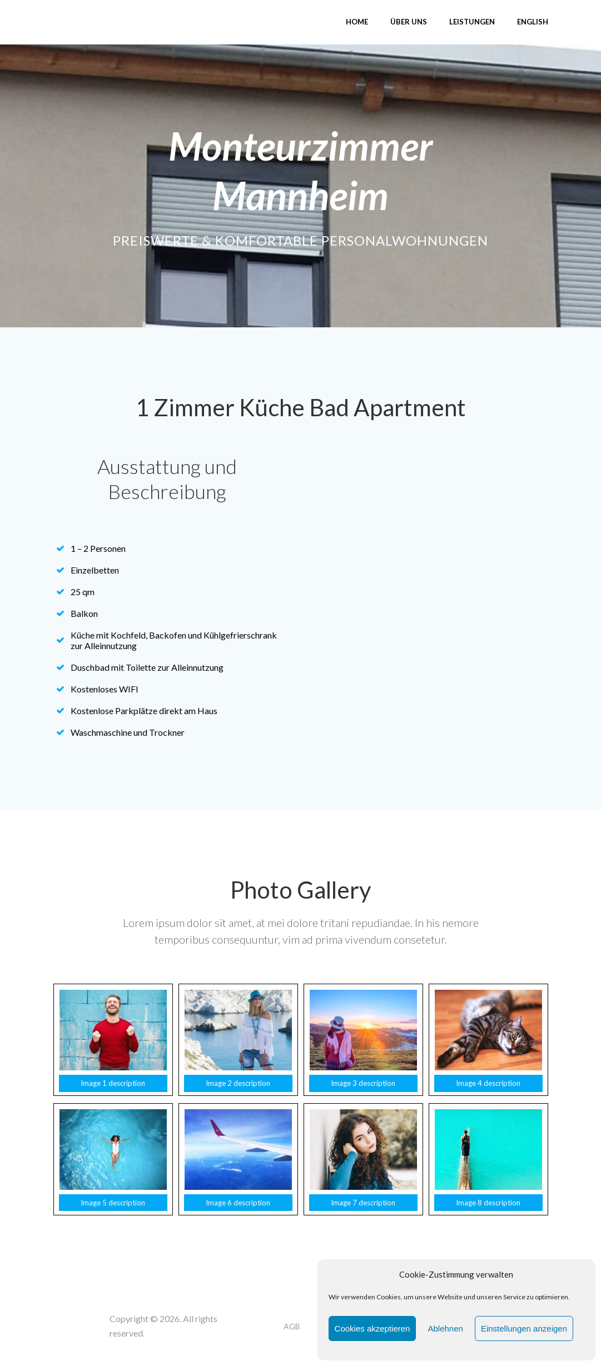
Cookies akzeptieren (372, 1328)
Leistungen (472, 21)
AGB (292, 1326)
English (532, 21)
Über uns (408, 21)
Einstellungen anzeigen (524, 1328)
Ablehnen (445, 1328)
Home (357, 21)
